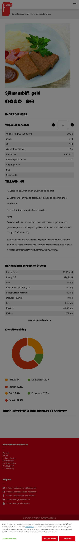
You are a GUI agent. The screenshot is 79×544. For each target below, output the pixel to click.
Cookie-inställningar (9, 538)
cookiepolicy (29, 527)
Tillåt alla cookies (49, 539)
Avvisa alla (67, 539)
